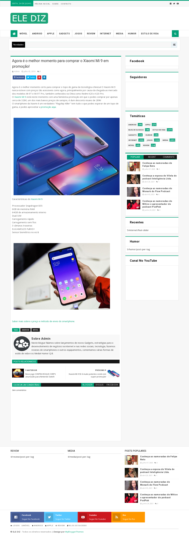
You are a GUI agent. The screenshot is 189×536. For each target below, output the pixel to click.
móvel (35, 330)
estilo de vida (159, 130)
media (165, 140)
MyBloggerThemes (74, 532)
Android (37, 33)
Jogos (78, 33)
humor (149, 135)
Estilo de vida (150, 33)
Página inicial (42, 4)
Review (91, 33)
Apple (50, 33)
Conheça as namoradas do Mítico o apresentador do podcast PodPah (157, 204)
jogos (150, 140)
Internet (105, 33)
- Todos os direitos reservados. (36, 532)
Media (119, 33)
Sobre (55, 4)
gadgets (132, 135)
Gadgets (64, 33)
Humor (132, 33)
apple (147, 125)
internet (132, 140)
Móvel (23, 33)
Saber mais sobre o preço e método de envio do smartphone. (43, 321)
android (25, 330)
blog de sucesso (136, 130)
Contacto (66, 4)
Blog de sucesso (77, 525)
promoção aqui (48, 106)
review (146, 145)
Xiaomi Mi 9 (20, 96)
